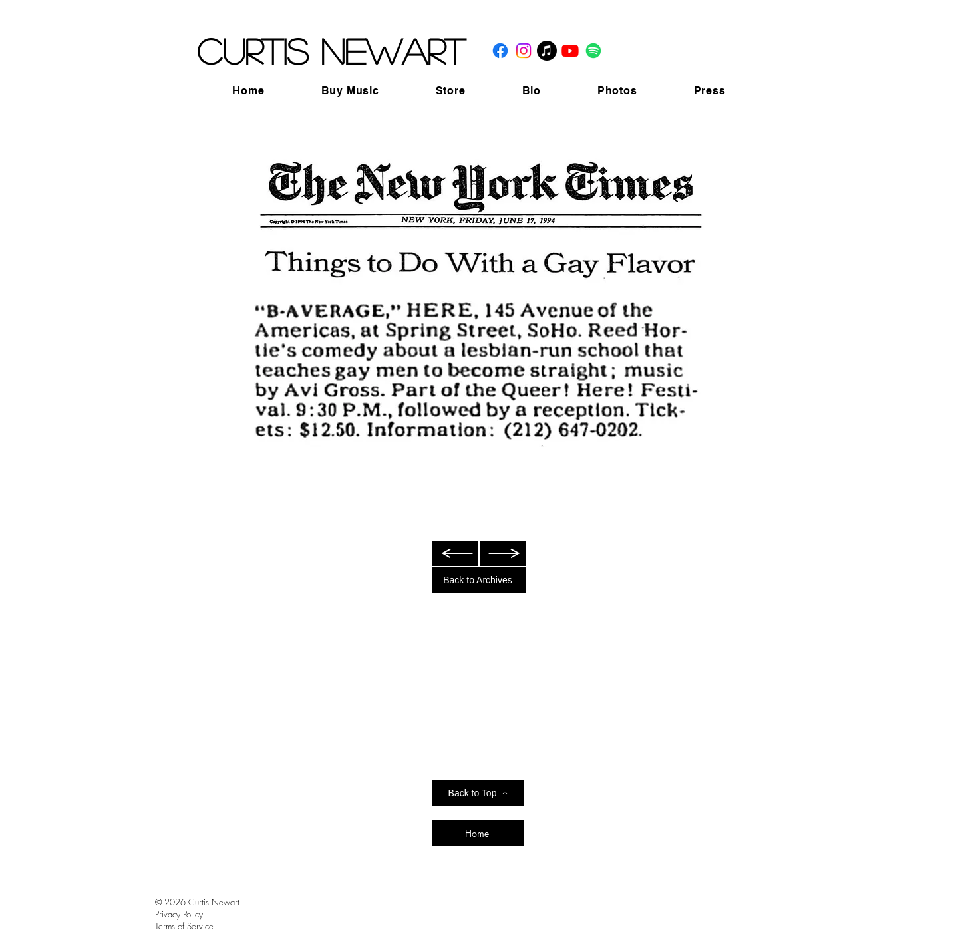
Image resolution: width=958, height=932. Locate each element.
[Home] (478, 833)
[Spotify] (593, 51)
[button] (349, 91)
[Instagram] (524, 51)
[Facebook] (500, 51)
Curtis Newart (331, 50)
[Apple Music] (547, 51)
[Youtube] (570, 51)
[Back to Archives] (479, 580)
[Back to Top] (478, 793)
